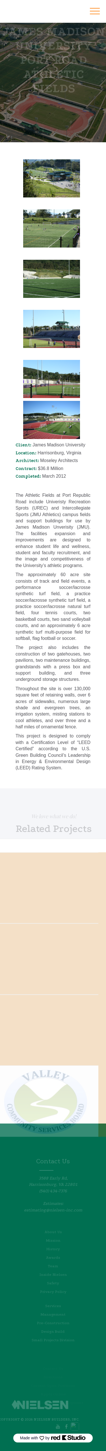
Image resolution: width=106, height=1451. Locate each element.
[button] (94, 11)
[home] (32, 8)
